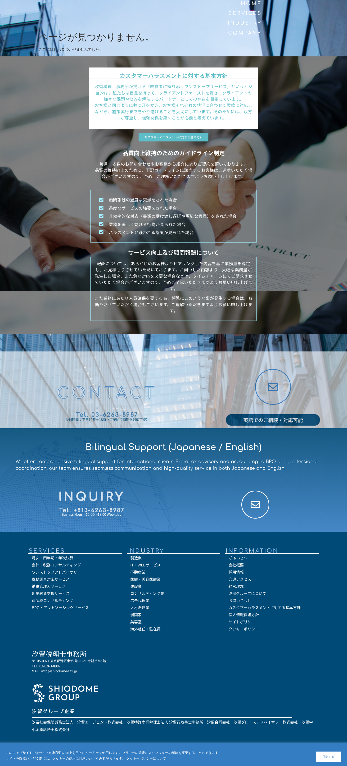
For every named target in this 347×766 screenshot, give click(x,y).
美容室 (136, 623)
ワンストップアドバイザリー (56, 573)
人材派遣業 (139, 608)
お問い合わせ (240, 601)
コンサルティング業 (147, 594)
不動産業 (137, 573)
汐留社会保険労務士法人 (52, 723)
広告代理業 (139, 601)
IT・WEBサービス (145, 566)
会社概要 (236, 566)
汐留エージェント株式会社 (100, 723)
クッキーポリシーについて (146, 759)
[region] (173, 755)
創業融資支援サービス (51, 594)
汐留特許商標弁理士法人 (147, 723)
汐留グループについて (247, 594)
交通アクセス (240, 580)
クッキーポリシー (244, 630)
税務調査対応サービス (51, 580)
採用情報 (236, 573)
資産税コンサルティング (52, 601)
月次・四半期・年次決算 (52, 559)
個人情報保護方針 (244, 616)
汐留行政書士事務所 (186, 723)
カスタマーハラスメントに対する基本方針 (265, 608)
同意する (327, 756)
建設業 (136, 587)
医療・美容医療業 (145, 580)
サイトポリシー (242, 623)
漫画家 (136, 616)
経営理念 (236, 587)
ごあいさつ (238, 559)
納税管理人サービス (49, 587)
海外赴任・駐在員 (145, 630)
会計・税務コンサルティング (56, 566)
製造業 (136, 559)
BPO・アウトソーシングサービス (60, 608)
